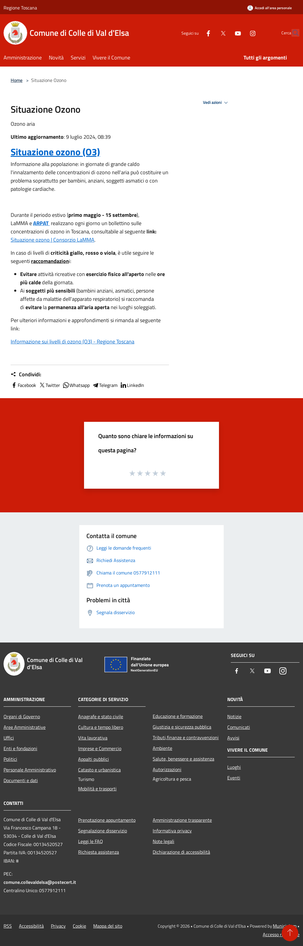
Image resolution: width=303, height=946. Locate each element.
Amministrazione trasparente (182, 820)
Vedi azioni (216, 102)
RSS (8, 925)
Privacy (58, 925)
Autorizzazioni (167, 769)
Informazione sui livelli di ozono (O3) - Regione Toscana (72, 342)
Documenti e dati (21, 780)
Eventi (233, 777)
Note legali (163, 841)
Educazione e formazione (178, 716)
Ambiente (162, 748)
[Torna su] (290, 933)
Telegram (104, 385)
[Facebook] (195, 33)
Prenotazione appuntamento (107, 820)
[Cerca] (292, 33)
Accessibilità (31, 925)
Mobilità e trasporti (97, 788)
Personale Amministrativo (30, 769)
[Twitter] (210, 33)
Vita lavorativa (92, 737)
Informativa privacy (172, 830)
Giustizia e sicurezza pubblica (182, 726)
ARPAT (41, 223)
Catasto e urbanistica (99, 769)
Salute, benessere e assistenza (183, 758)
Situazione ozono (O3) (55, 152)
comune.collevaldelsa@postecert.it (40, 882)
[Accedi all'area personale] (269, 8)
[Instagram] (240, 33)
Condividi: (26, 374)
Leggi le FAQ (90, 841)
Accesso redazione (281, 934)
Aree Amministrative (25, 727)
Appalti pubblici (93, 759)
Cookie (79, 925)
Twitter (49, 385)
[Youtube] (225, 33)
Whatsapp (76, 385)
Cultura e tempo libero (100, 727)
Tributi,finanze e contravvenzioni (186, 737)
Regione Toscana (20, 7)
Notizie (234, 716)
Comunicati (238, 727)
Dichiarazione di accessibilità (181, 851)
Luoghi (234, 767)
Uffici (9, 737)
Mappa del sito (107, 925)
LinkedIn (132, 385)
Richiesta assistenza (98, 851)
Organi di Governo (22, 716)
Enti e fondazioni (20, 748)
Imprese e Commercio (99, 748)
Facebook (23, 385)
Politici (10, 759)
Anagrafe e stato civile (100, 716)
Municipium (284, 925)
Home (16, 80)
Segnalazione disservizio (102, 830)
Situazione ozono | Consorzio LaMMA (52, 240)
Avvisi (233, 737)
